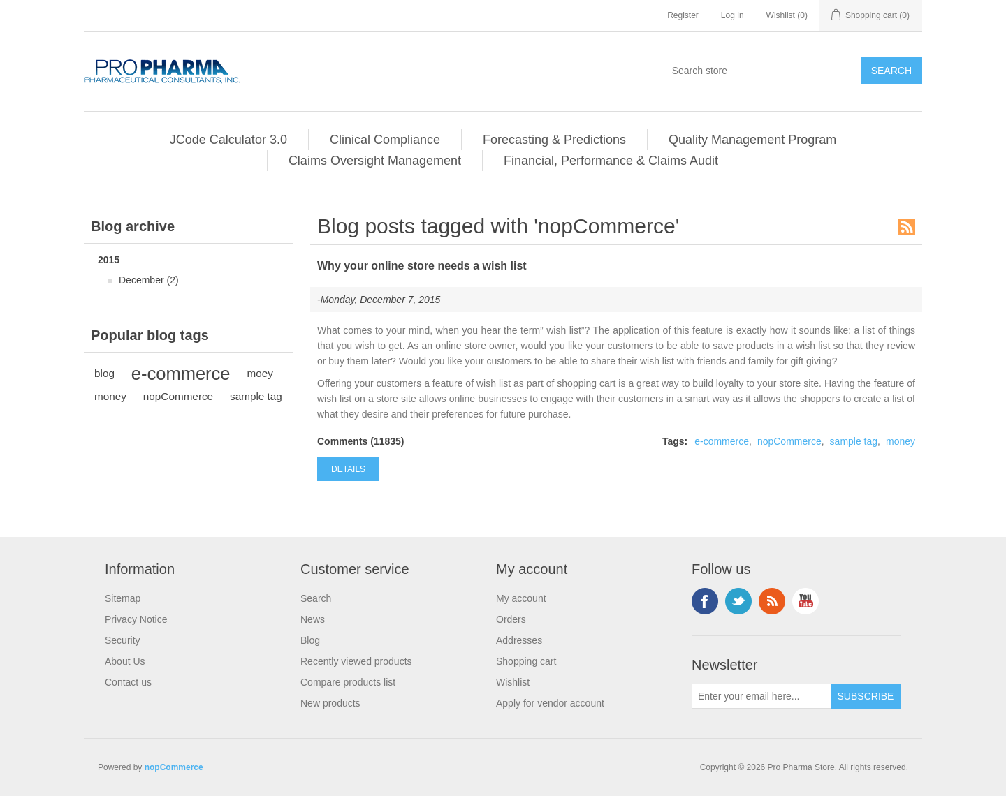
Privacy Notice (136, 619)
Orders (511, 619)
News (312, 619)
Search (315, 598)
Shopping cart (526, 661)
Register (683, 15)
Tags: (674, 441)
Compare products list (347, 682)
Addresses (519, 640)
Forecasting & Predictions (554, 140)
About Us (125, 661)
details (348, 469)
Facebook (705, 601)
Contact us (128, 682)
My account (521, 598)
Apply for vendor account (550, 703)
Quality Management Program (752, 140)
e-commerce (181, 373)
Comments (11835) (360, 441)
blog (104, 373)
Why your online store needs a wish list (422, 266)
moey (259, 373)
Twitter (738, 601)
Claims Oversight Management (375, 161)
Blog (310, 640)
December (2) (149, 280)
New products (330, 703)
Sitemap (122, 598)
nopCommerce (178, 396)
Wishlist (513, 682)
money (110, 396)
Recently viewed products (356, 661)
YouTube (805, 601)
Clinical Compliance (385, 140)
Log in (732, 15)
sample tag (256, 396)
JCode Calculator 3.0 (228, 140)
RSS (906, 227)
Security (122, 640)
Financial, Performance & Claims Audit (611, 161)
